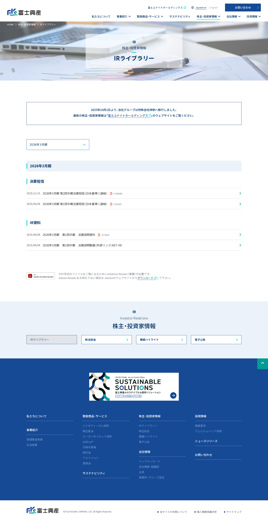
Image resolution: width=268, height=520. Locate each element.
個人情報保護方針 (207, 512)
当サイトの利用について (173, 512)
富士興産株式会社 (25, 14)
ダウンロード (146, 278)
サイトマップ (233, 512)
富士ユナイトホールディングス (165, 7)
